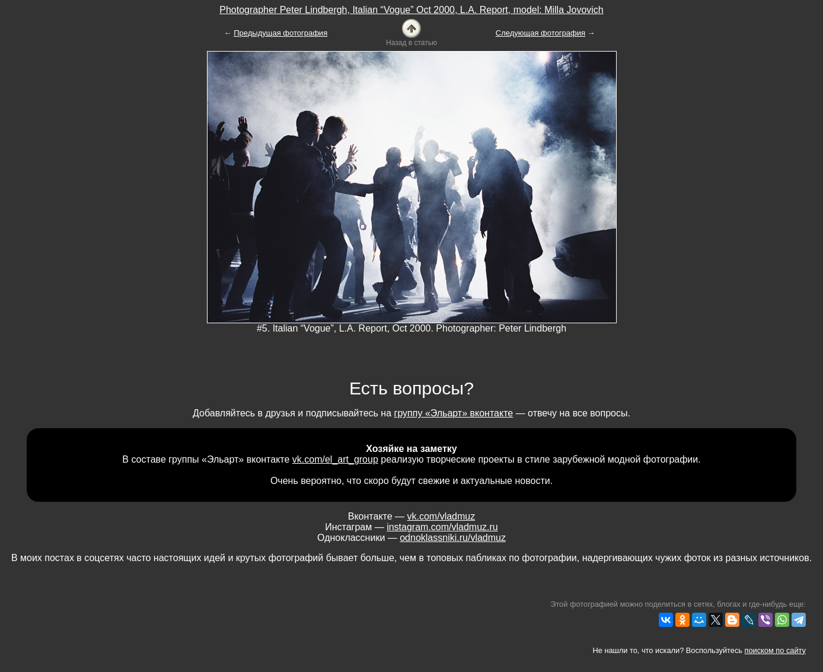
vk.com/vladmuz (441, 516)
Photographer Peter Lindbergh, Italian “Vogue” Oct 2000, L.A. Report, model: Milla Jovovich (411, 10)
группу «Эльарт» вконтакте (453, 413)
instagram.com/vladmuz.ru (442, 527)
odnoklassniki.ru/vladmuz (453, 538)
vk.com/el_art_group (335, 459)
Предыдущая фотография (280, 32)
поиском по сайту (775, 650)
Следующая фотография (540, 32)
